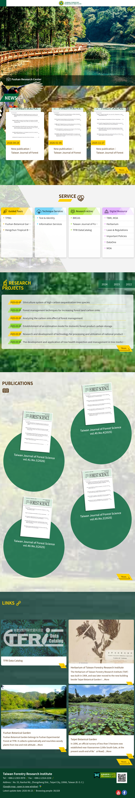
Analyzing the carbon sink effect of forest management (46, 318)
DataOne (111, 242)
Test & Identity (47, 218)
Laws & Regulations (117, 230)
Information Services (50, 224)
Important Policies (117, 236)
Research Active (84, 211)
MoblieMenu (3, 3)
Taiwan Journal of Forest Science (86, 224)
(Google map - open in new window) (20, 786)
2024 (104, 284)
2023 (117, 284)
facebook (124, 792)
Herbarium (113, 224)
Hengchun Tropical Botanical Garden (18, 230)
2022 (129, 284)
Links (8, 603)
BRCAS (76, 218)
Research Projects (15, 285)
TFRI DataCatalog (82, 230)
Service (67, 196)
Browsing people (44, 790)
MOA (109, 248)
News (11, 98)
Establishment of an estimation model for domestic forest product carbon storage (60, 326)
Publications (17, 383)
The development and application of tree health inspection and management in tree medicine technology (67, 341)
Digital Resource (118, 211)
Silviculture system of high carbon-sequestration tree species (49, 302)
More (121, 169)
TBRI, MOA (112, 218)
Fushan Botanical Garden (18, 224)
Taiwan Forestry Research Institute (70, 3)
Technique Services (52, 211)
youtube (118, 792)
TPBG (8, 218)
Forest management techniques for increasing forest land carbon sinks (54, 310)
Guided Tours (15, 211)
